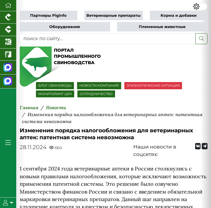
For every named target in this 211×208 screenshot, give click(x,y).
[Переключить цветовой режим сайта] (200, 6)
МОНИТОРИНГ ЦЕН (55, 94)
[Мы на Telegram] (205, 146)
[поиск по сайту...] (108, 38)
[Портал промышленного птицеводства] (8, 17)
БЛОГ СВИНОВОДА (55, 85)
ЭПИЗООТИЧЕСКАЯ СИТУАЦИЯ (153, 85)
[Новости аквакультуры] (8, 42)
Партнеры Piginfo (48, 15)
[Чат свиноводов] (8, 81)
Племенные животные (162, 27)
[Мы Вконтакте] (198, 146)
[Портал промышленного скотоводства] (8, 30)
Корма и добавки (179, 15)
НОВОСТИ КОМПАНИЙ (99, 85)
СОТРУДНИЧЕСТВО (96, 94)
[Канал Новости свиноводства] (8, 68)
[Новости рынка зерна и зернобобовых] (8, 55)
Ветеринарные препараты (113, 15)
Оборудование (64, 27)
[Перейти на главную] (8, 5)
